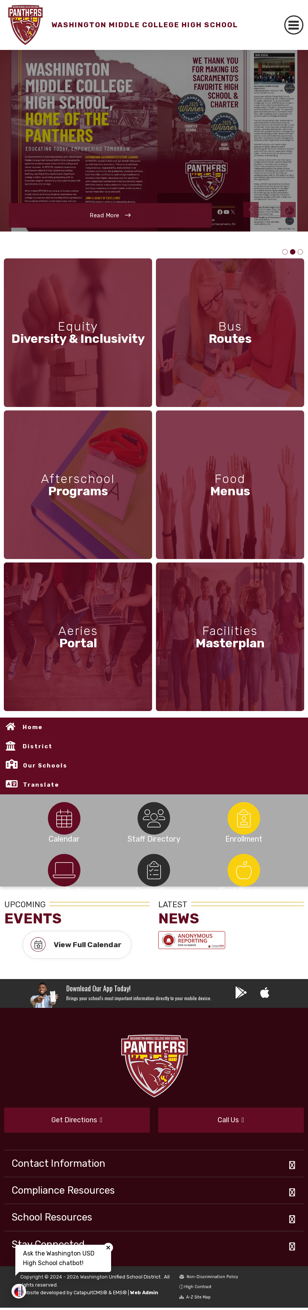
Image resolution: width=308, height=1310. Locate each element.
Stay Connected (48, 1246)
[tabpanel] (154, 141)
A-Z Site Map (195, 1299)
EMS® (120, 1295)
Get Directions (76, 1122)
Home (33, 729)
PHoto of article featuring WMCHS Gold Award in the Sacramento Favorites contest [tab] (293, 252)
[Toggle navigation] (294, 24)
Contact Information (58, 1165)
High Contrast (197, 1289)
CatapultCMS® (90, 1295)
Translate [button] (41, 787)
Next (288, 209)
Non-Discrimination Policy (209, 1278)
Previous (251, 209)
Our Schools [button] (45, 767)
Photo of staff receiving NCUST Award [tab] (300, 252)
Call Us (231, 1122)
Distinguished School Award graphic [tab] (285, 252)
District (37, 748)
